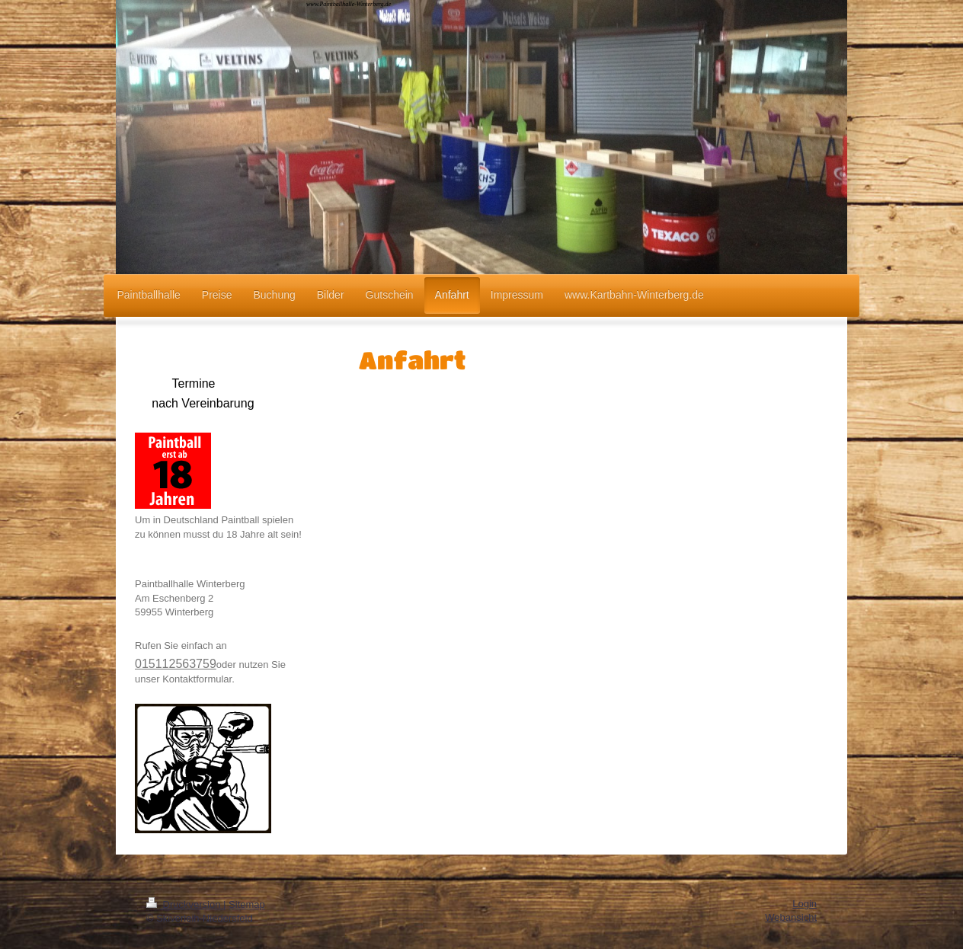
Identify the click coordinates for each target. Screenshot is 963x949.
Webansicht (791, 917)
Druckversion (184, 904)
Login (804, 903)
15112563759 (179, 663)
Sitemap (247, 904)
